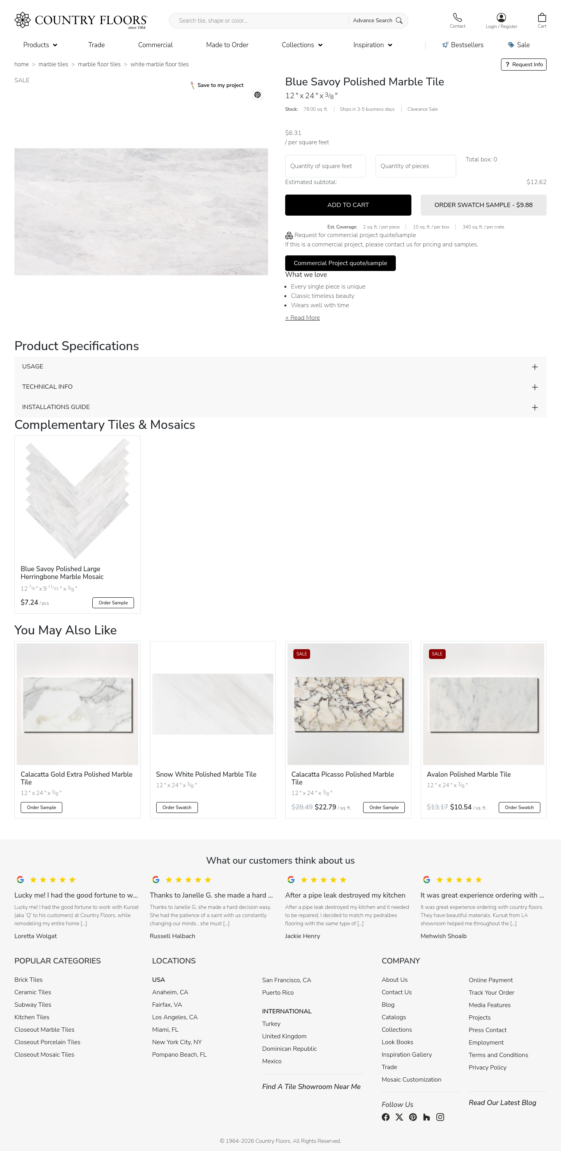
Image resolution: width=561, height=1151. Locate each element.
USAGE (32, 366)
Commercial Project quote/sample (340, 263)
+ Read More (302, 317)
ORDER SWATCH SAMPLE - (483, 205)
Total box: (479, 159)
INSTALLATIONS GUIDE (56, 407)
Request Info (524, 64)
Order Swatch (176, 807)
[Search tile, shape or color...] (288, 20)
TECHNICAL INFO (47, 386)
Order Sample (113, 603)
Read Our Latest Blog (502, 1102)
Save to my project (217, 85)
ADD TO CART (348, 205)
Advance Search (377, 20)
